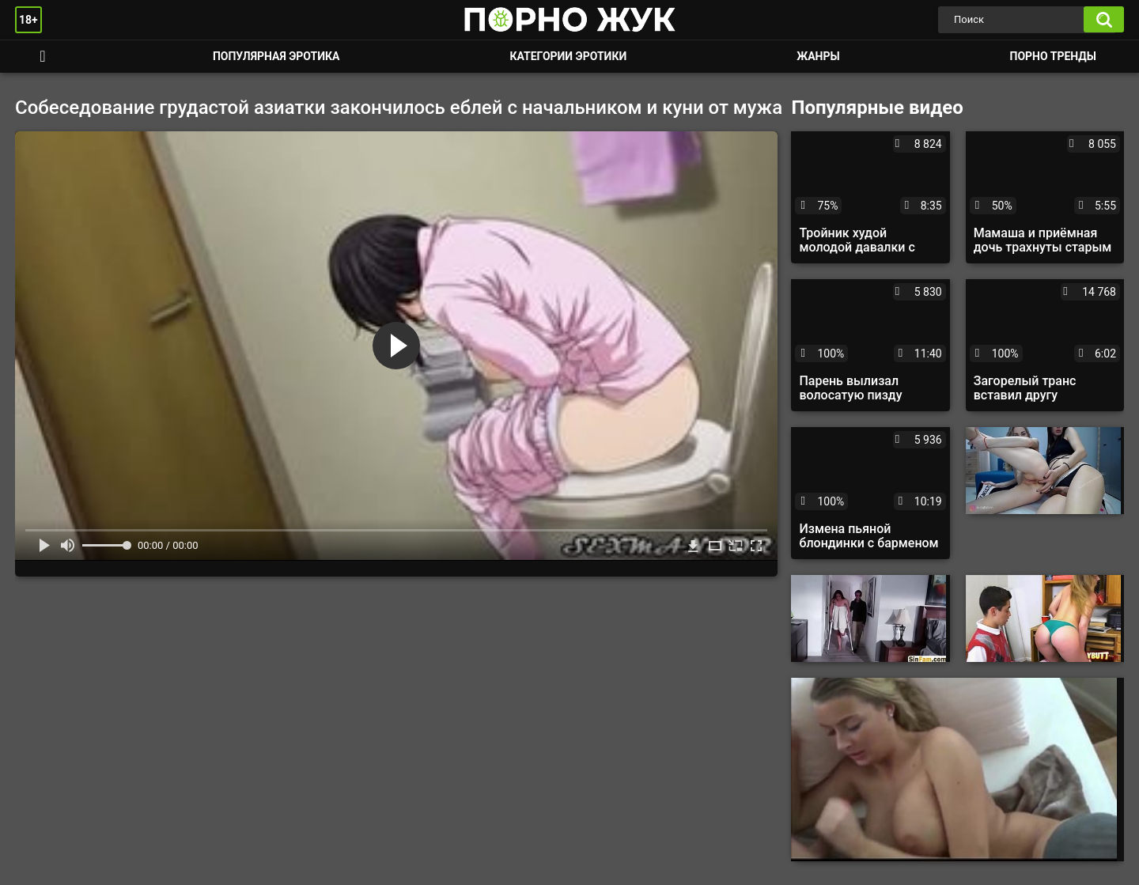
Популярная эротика (276, 56)
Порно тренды (1053, 56)
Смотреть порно (42, 56)
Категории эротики (567, 56)
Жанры (818, 56)
